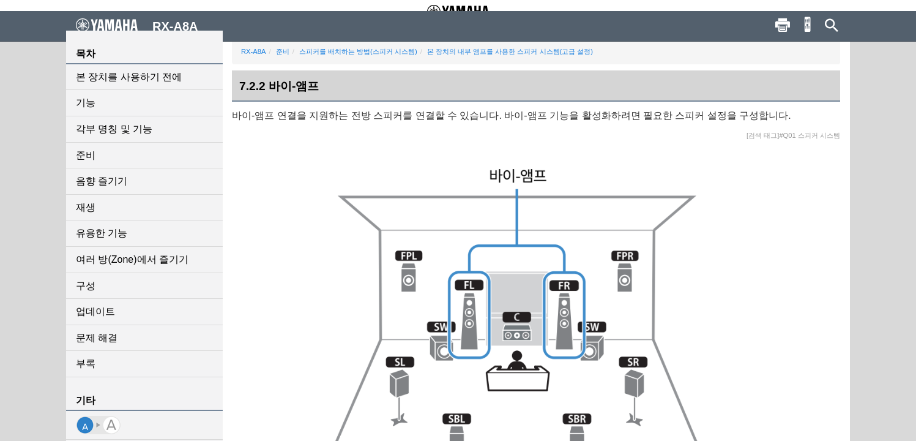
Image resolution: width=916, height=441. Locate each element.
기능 (85, 102)
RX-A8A (253, 51)
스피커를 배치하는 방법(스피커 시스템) (358, 51)
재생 (85, 207)
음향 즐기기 (101, 181)
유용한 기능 (101, 233)
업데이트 (95, 311)
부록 (85, 363)
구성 (85, 286)
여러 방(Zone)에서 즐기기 (132, 259)
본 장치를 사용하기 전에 (129, 77)
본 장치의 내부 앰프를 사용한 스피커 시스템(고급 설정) (510, 51)
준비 (85, 155)
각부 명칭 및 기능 (114, 129)
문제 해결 (96, 338)
